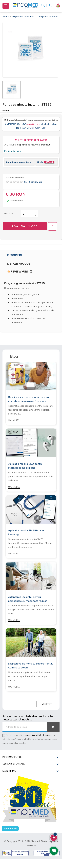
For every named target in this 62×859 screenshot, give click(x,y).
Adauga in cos (24, 226)
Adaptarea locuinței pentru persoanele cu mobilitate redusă (27, 599)
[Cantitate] (27, 213)
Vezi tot (47, 704)
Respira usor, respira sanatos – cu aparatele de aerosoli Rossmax (28, 399)
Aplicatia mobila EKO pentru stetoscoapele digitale (25, 466)
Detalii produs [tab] (18, 264)
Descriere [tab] (14, 255)
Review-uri (19, 271)
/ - (32, 182)
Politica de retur (12, 151)
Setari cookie (10, 828)
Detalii (49, 162)
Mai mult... (14, 420)
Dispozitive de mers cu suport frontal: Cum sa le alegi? (30, 665)
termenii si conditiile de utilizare (38, 735)
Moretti (5, 110)
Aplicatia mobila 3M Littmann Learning (26, 532)
